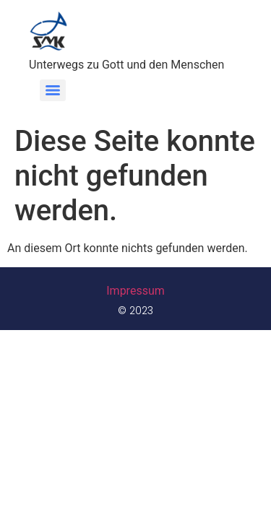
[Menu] (53, 90)
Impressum (135, 291)
